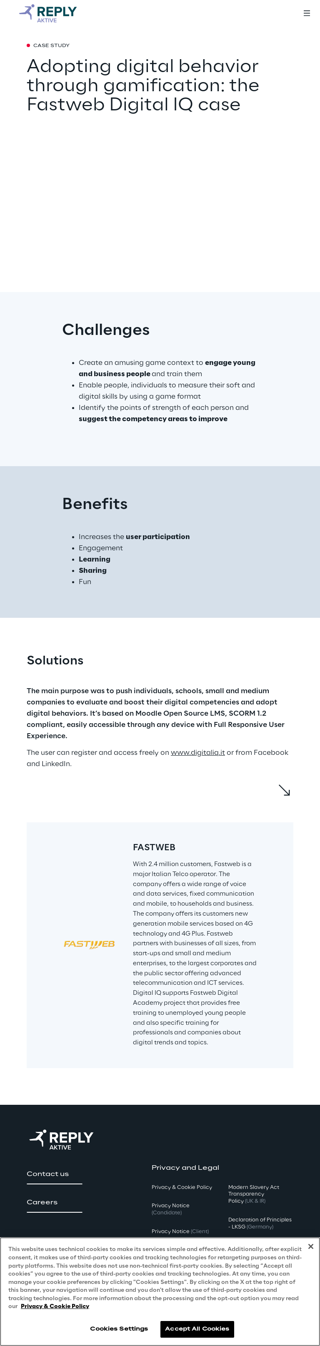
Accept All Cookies (197, 1329)
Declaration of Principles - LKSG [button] (260, 1223)
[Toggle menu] (306, 13)
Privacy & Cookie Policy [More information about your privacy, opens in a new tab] (55, 1307)
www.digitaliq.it (198, 753)
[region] (160, 1291)
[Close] (311, 1246)
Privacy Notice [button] (171, 1209)
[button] (54, 1174)
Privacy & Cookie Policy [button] (182, 1187)
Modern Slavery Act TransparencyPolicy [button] (253, 1194)
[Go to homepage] (56, 13)
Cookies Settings (119, 1329)
